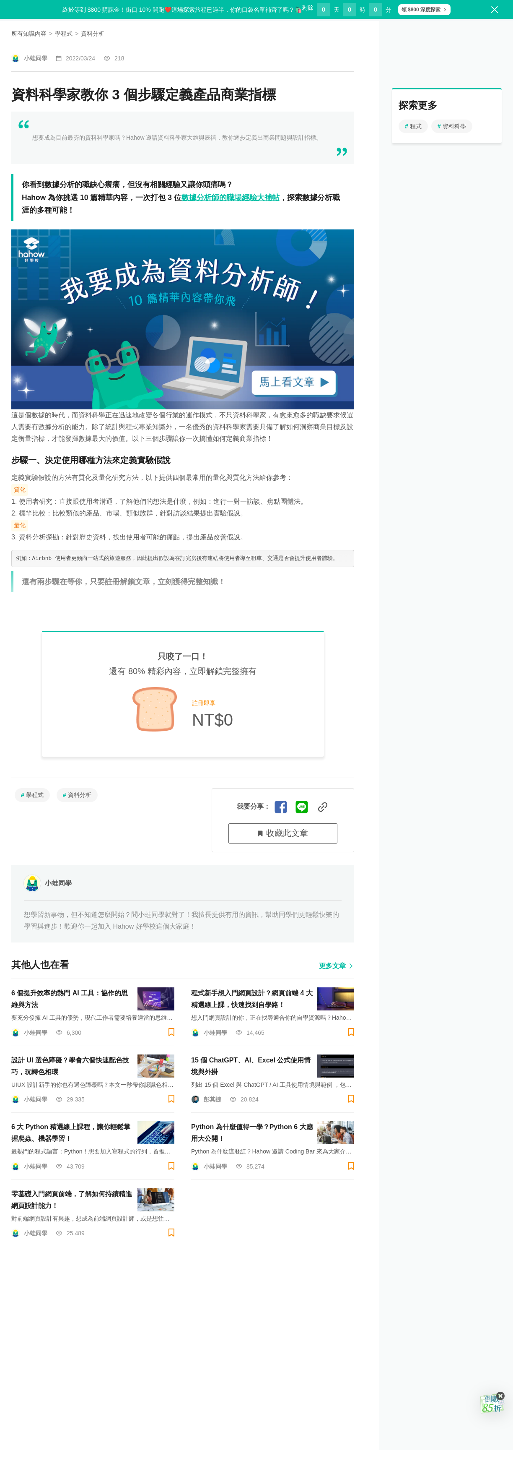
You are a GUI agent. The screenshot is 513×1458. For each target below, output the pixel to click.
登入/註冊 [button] (481, 31)
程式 (413, 149)
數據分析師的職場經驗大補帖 (230, 224)
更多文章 (336, 961)
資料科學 (452, 149)
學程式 (64, 56)
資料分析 (92, 56)
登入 (199, 760)
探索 (100, 31)
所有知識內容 (29, 56)
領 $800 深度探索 (418, 10)
